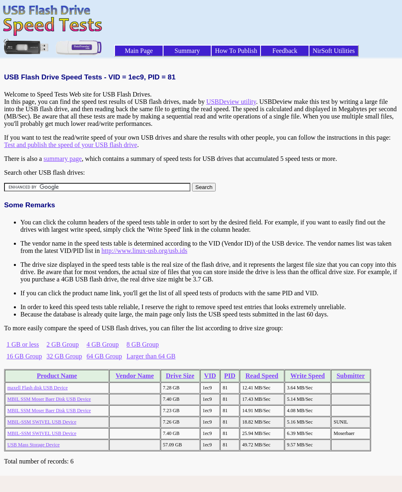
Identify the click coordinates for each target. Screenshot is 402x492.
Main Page (139, 50)
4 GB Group (102, 344)
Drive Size (180, 375)
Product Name (57, 375)
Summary (187, 50)
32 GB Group (64, 356)
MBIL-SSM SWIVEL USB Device (41, 422)
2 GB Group (62, 344)
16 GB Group (24, 356)
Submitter (350, 375)
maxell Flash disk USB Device (37, 388)
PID (230, 375)
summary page (63, 158)
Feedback (284, 50)
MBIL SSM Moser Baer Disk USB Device (49, 399)
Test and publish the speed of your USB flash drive (70, 144)
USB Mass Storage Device (33, 445)
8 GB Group (142, 344)
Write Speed (307, 375)
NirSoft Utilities (334, 50)
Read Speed (261, 375)
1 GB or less (23, 344)
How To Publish (236, 50)
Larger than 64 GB (150, 356)
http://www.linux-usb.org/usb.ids (145, 250)
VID (210, 375)
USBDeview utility (231, 101)
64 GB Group (104, 356)
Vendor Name (134, 375)
